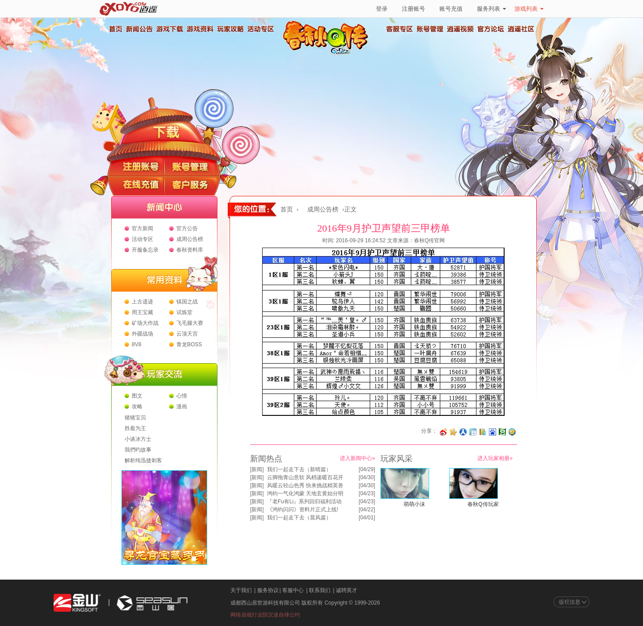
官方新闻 (142, 228)
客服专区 (399, 29)
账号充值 (451, 8)
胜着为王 (135, 428)
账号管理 (430, 29)
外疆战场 (142, 334)
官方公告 (187, 228)
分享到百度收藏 (492, 431)
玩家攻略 (230, 29)
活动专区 (260, 29)
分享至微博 (443, 431)
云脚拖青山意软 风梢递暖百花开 (305, 477)
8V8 (136, 344)
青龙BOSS (189, 344)
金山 (77, 603)
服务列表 (491, 8)
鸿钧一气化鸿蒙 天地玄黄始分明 (305, 493)
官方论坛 (491, 29)
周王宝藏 (142, 312)
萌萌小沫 (414, 504)
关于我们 (241, 590)
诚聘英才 (346, 590)
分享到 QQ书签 (482, 431)
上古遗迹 (142, 301)
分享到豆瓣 (502, 431)
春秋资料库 (189, 250)
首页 (115, 29)
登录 (382, 8)
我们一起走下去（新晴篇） (299, 469)
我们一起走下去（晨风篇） (299, 517)
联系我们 (319, 590)
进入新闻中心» (357, 458)
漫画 (181, 406)
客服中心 (293, 590)
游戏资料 (199, 29)
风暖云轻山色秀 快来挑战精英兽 (305, 485)
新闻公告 (139, 29)
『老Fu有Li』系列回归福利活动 (304, 501)
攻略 (137, 406)
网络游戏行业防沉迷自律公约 (265, 615)
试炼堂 (184, 312)
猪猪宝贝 (135, 418)
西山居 (151, 603)
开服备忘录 (145, 250)
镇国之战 (187, 301)
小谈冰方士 (138, 439)
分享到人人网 (463, 431)
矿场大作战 (145, 323)
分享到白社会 (472, 431)
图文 (137, 396)
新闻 (256, 469)
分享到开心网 (453, 431)
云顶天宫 (187, 334)
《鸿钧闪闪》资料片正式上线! (302, 509)
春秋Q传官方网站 (328, 53)
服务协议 (268, 590)
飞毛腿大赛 (189, 323)
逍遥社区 (521, 29)
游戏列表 (528, 8)
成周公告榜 (189, 239)
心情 (181, 396)
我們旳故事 (138, 450)
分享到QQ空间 (512, 431)
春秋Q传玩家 (483, 504)
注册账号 (413, 8)
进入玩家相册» (495, 458)
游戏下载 (169, 29)
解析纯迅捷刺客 (143, 460)
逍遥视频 (460, 29)
